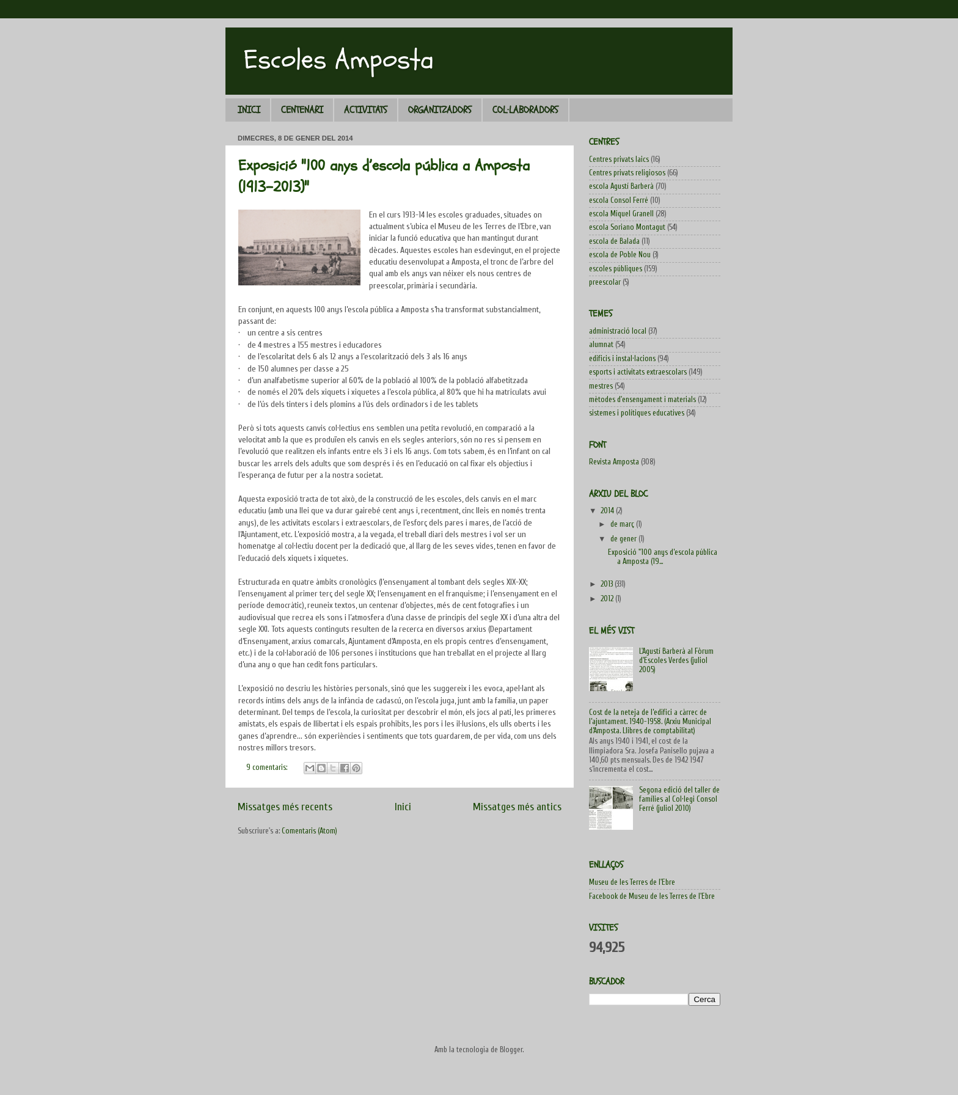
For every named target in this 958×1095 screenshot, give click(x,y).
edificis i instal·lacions (622, 358)
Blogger (511, 1050)
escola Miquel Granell (621, 214)
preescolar (605, 282)
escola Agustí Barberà (621, 186)
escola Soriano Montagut (627, 227)
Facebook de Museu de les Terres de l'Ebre (652, 896)
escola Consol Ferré (618, 200)
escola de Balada (614, 241)
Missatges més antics (517, 806)
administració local (617, 331)
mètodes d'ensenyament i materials (642, 399)
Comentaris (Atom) (309, 831)
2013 (608, 584)
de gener (624, 539)
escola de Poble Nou (620, 255)
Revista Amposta (614, 462)
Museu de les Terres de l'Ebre (632, 882)
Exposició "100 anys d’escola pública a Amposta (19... (662, 557)
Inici (403, 806)
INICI (249, 110)
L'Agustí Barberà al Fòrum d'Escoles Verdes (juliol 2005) (676, 660)
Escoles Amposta (339, 60)
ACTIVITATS (365, 110)
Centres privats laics (619, 159)
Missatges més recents (285, 806)
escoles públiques (615, 269)
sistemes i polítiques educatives (636, 413)
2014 (608, 511)
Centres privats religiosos (627, 173)
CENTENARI (302, 110)
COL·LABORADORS (525, 110)
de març (623, 524)
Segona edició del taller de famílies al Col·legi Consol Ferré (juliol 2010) (679, 799)
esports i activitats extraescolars (638, 372)
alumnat (601, 344)
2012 (608, 599)
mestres (601, 386)
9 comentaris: (267, 767)
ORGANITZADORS (440, 110)
